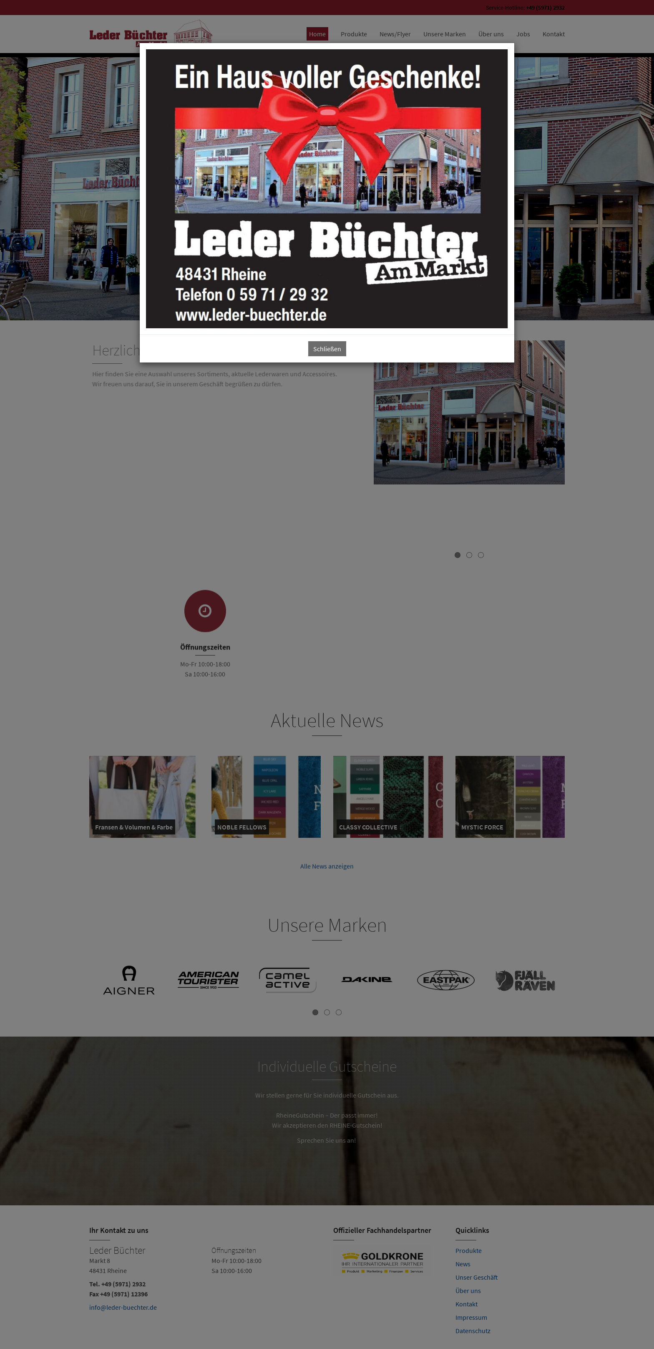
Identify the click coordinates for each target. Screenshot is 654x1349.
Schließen (327, 349)
